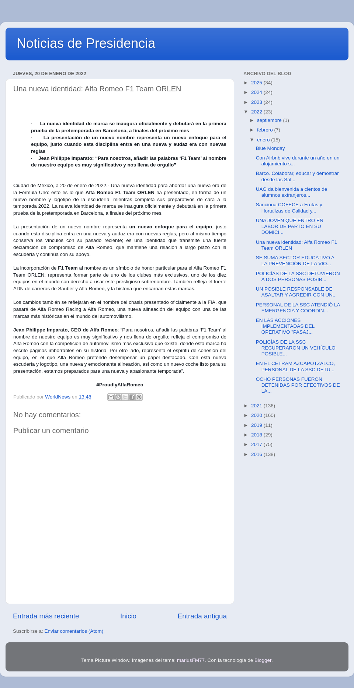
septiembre (270, 120)
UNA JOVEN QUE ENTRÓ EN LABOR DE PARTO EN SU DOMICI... (289, 226)
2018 (257, 435)
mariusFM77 (191, 660)
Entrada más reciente (46, 616)
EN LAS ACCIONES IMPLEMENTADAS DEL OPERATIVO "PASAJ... (285, 326)
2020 (257, 415)
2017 (257, 444)
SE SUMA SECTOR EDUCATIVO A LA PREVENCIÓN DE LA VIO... (295, 260)
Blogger (262, 660)
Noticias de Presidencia (86, 43)
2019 (257, 425)
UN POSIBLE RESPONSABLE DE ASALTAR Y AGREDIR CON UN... (296, 292)
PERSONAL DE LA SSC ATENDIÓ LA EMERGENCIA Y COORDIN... (298, 307)
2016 (257, 454)
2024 (257, 92)
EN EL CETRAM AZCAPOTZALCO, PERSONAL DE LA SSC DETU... (295, 366)
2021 (257, 405)
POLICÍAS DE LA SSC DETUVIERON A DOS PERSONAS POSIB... (298, 276)
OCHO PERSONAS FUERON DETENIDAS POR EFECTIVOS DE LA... (298, 385)
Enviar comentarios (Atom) (74, 631)
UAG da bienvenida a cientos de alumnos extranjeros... (291, 192)
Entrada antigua (202, 616)
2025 (257, 82)
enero (264, 140)
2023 (257, 102)
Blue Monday (270, 148)
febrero (265, 130)
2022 (257, 112)
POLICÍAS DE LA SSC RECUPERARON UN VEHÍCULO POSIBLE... (296, 348)
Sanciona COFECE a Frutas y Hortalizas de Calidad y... (289, 207)
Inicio (128, 616)
